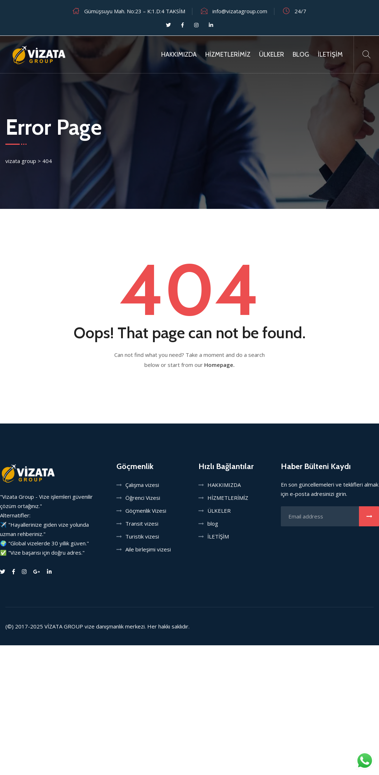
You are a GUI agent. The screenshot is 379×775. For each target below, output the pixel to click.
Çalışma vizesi (142, 484)
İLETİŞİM (330, 54)
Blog (301, 54)
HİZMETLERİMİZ (227, 54)
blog (212, 523)
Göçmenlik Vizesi (145, 510)
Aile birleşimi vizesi (148, 549)
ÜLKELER (271, 54)
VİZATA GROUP (63, 626)
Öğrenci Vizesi (142, 497)
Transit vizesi (141, 523)
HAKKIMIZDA (179, 54)
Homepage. (219, 364)
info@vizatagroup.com (239, 11)
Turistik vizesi (142, 536)
